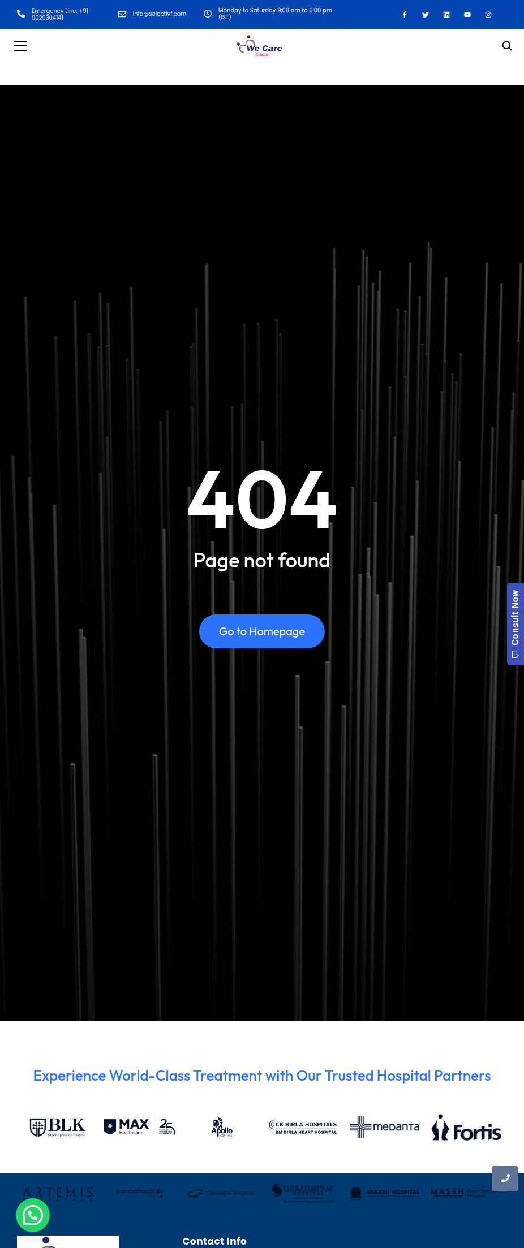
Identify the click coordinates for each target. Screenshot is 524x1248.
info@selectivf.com (160, 14)
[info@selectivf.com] (122, 14)
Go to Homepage (262, 632)
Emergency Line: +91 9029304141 (60, 14)
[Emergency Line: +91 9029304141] (21, 14)
